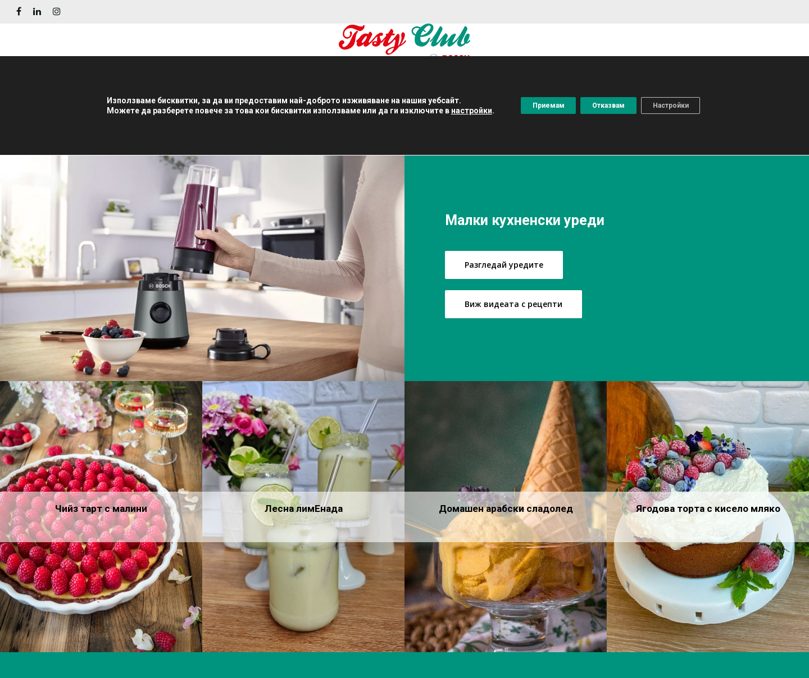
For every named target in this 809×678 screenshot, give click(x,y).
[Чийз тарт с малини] (101, 516)
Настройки (686, 107)
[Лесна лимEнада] (303, 516)
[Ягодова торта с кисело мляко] (708, 516)
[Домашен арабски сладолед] (505, 516)
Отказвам (607, 107)
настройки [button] (447, 112)
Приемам (532, 107)
